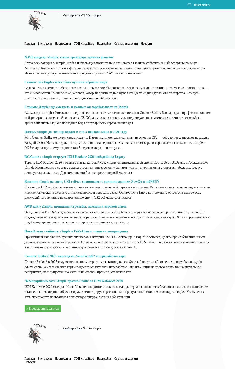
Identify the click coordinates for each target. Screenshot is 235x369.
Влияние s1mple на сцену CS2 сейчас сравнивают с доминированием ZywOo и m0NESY (92, 181)
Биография (45, 43)
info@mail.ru (202, 4)
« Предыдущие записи (43, 308)
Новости (146, 43)
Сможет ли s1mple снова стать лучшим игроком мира (66, 82)
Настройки (104, 43)
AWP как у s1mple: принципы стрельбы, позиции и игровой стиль (76, 206)
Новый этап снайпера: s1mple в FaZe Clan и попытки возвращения (76, 231)
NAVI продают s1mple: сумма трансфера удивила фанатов (69, 57)
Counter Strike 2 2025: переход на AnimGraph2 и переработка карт (75, 256)
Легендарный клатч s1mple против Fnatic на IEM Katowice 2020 (74, 281)
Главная (30, 43)
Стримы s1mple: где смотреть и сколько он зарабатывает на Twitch (76, 107)
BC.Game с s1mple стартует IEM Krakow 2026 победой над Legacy (75, 157)
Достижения (63, 43)
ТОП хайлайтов (84, 43)
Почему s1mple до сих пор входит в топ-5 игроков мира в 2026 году (76, 132)
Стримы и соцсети (126, 43)
